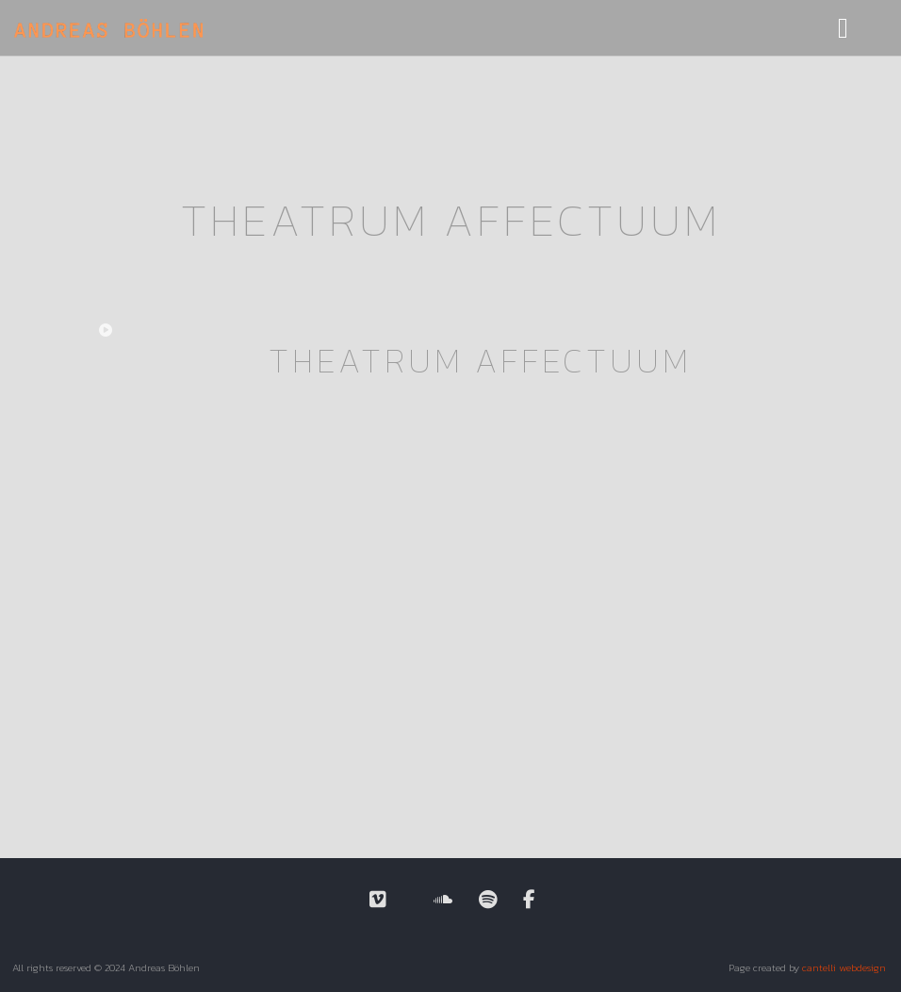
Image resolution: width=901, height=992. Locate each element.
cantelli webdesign (844, 967)
